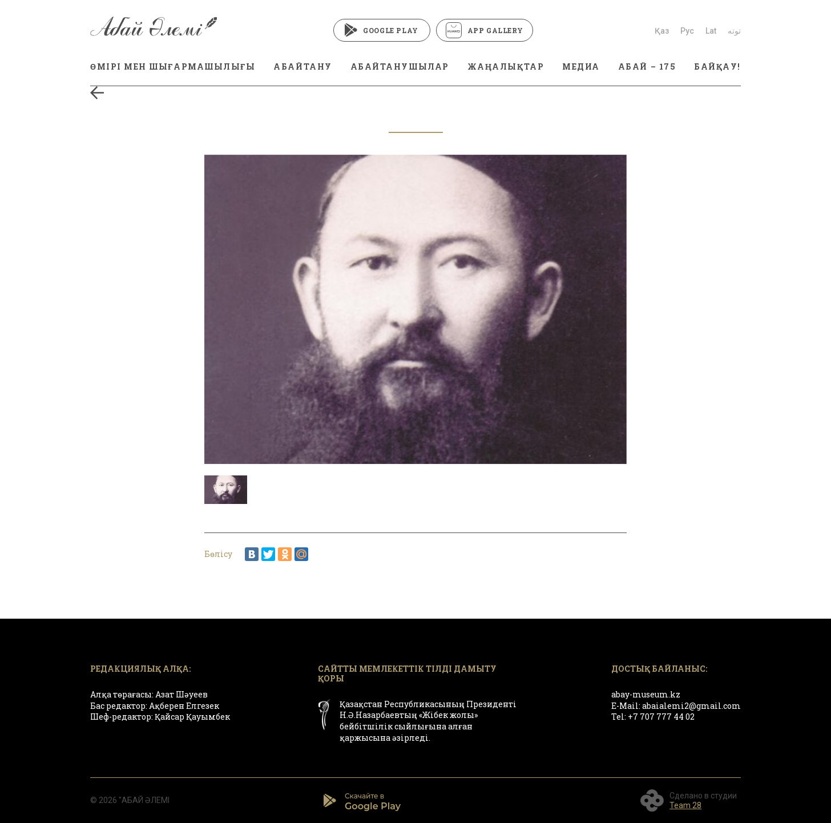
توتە (734, 30)
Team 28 (685, 805)
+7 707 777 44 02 (661, 716)
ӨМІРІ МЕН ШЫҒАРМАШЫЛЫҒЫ (172, 66)
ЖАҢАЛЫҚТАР (505, 66)
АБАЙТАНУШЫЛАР (399, 66)
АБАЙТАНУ (302, 66)
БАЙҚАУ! (717, 66)
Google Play (381, 30)
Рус (687, 30)
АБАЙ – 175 (647, 66)
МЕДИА (581, 66)
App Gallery (484, 30)
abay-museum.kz (645, 694)
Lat (710, 30)
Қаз (662, 30)
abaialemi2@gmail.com (691, 705)
